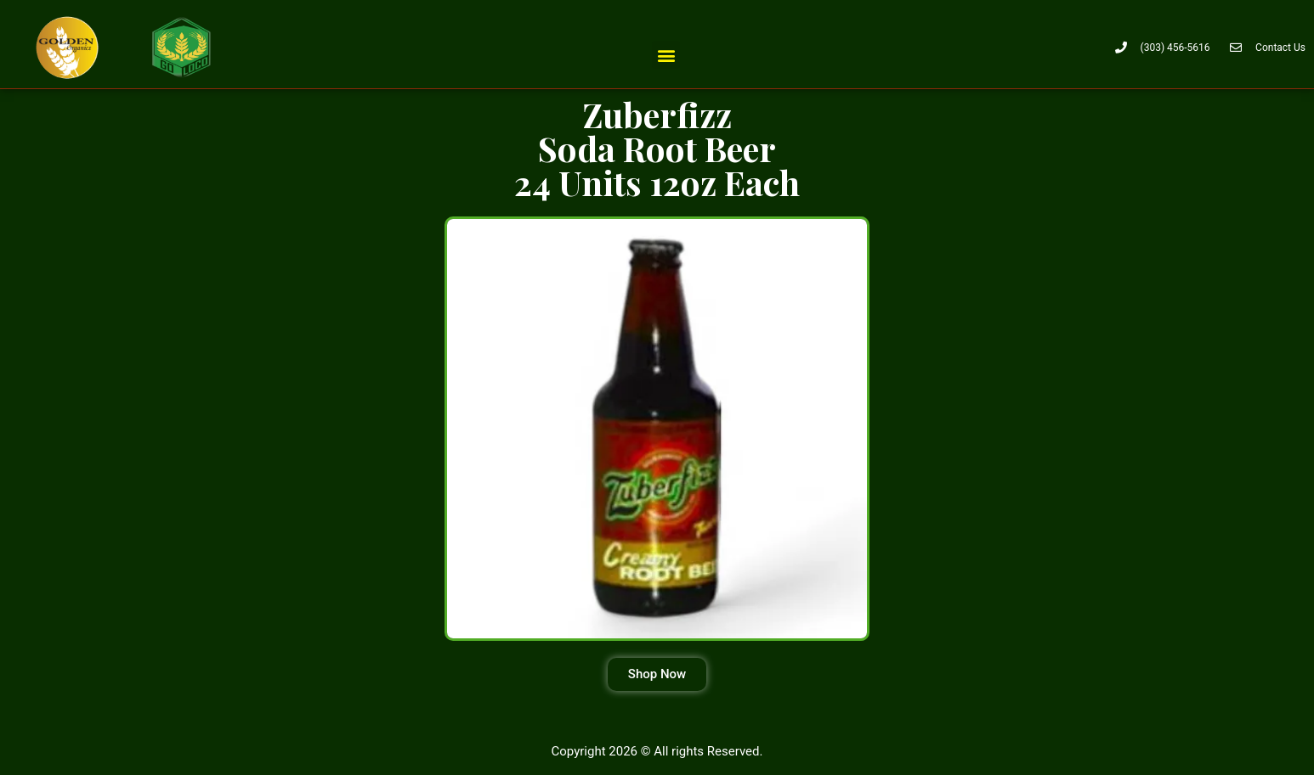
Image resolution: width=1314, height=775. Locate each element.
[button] (666, 55)
